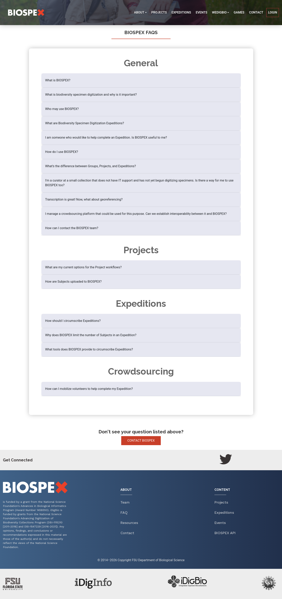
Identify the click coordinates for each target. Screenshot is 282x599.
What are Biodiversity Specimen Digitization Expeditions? (84, 123)
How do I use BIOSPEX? (61, 152)
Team (125, 502)
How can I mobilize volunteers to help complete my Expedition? (89, 389)
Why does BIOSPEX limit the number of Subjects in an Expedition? (90, 335)
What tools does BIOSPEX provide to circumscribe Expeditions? (89, 349)
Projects (159, 14)
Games (239, 12)
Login (272, 12)
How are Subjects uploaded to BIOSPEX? (73, 281)
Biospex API (225, 533)
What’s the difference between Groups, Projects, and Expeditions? (90, 166)
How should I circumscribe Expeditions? (73, 321)
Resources (129, 523)
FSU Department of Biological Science (158, 560)
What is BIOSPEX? (57, 80)
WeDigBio (219, 12)
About (139, 12)
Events (201, 12)
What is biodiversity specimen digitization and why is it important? (91, 94)
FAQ (123, 512)
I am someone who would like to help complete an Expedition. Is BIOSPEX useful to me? (106, 137)
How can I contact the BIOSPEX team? (71, 228)
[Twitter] (226, 459)
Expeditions (181, 12)
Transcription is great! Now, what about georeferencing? (84, 199)
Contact (256, 12)
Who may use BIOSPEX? (62, 109)
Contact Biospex (141, 440)
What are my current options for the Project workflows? (83, 267)
